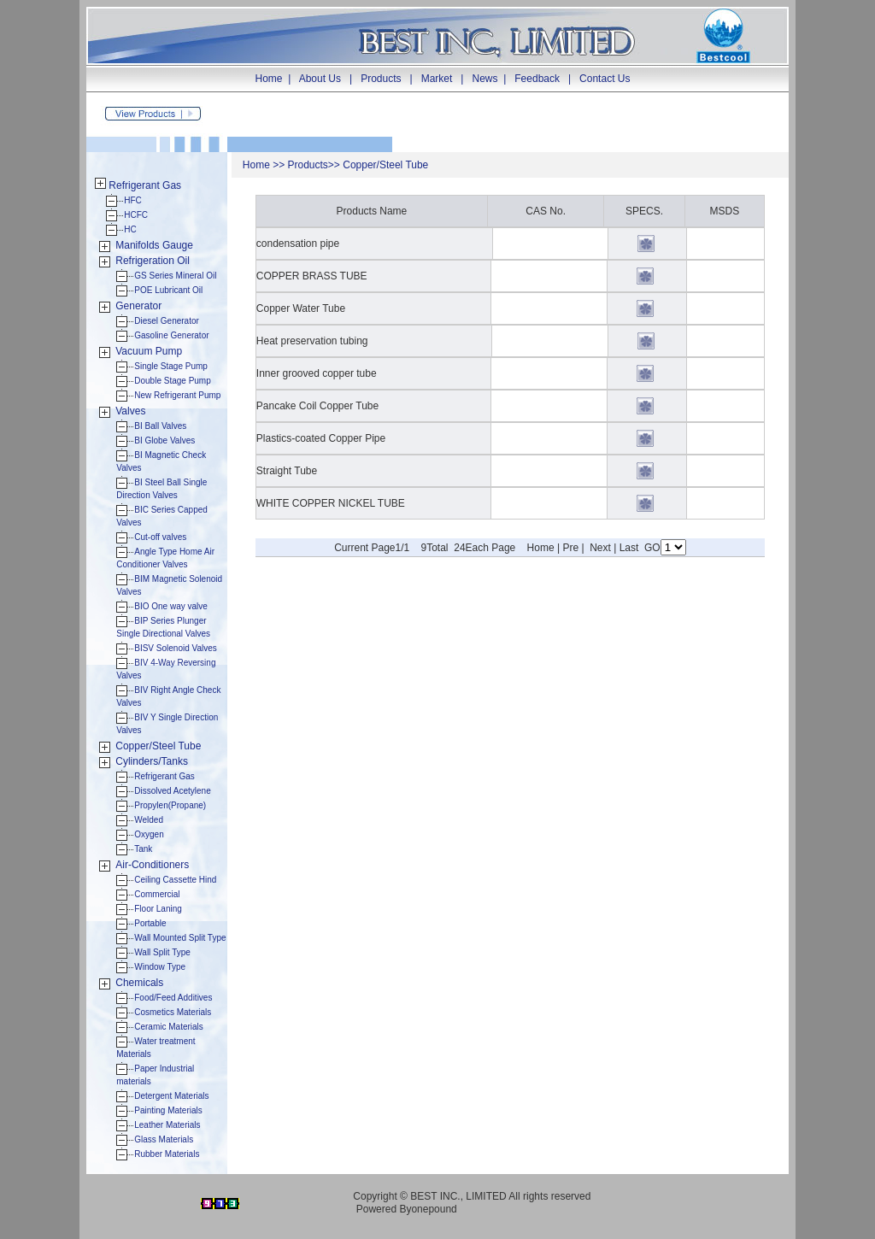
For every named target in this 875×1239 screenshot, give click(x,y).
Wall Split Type (162, 952)
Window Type (159, 967)
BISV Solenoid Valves (175, 648)
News (487, 79)
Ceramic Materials (168, 1026)
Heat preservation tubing (312, 341)
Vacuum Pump (148, 351)
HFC (133, 200)
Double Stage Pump (172, 380)
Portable (150, 923)
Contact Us (604, 79)
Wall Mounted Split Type (180, 937)
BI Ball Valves (160, 426)
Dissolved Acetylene (172, 791)
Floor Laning (158, 908)
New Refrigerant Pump (177, 395)
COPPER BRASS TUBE (311, 276)
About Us (324, 79)
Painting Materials (168, 1110)
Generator (138, 306)
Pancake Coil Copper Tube (317, 406)
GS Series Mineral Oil (175, 275)
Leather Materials (167, 1125)
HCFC (136, 215)
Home (269, 79)
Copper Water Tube (300, 308)
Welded (148, 820)
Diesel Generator (166, 321)
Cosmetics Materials (172, 1012)
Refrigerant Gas (145, 185)
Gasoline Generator (171, 335)
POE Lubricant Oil (168, 290)
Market (437, 79)
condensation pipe (297, 244)
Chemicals (139, 983)
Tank (143, 849)
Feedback (541, 79)
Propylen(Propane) (170, 805)
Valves (130, 411)
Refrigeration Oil (152, 261)
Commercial (156, 894)
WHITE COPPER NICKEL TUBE (330, 503)
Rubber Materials (166, 1154)
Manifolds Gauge (154, 245)
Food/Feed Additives (173, 997)
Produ (301, 165)
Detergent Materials (171, 1096)
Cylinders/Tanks (151, 761)
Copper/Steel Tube (158, 746)
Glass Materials (163, 1139)
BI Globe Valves (164, 440)
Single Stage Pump (171, 366)
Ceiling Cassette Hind (175, 879)
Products (381, 79)
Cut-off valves (160, 537)
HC (130, 229)
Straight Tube (286, 471)
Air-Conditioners (152, 865)
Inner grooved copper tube (316, 373)
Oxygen (148, 834)
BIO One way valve (171, 606)
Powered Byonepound (406, 1209)
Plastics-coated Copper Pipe (320, 438)
